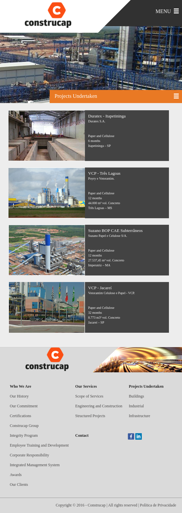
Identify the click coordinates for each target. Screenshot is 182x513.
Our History (19, 396)
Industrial (136, 406)
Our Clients (19, 484)
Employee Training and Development (39, 445)
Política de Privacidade (158, 505)
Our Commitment (24, 406)
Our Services (86, 386)
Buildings (136, 396)
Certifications (20, 416)
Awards (16, 474)
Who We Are (20, 386)
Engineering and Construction (98, 406)
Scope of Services (89, 396)
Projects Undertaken (146, 386)
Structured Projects (90, 416)
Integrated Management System (35, 465)
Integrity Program (24, 435)
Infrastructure (139, 416)
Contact (82, 435)
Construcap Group (24, 425)
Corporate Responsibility (29, 455)
